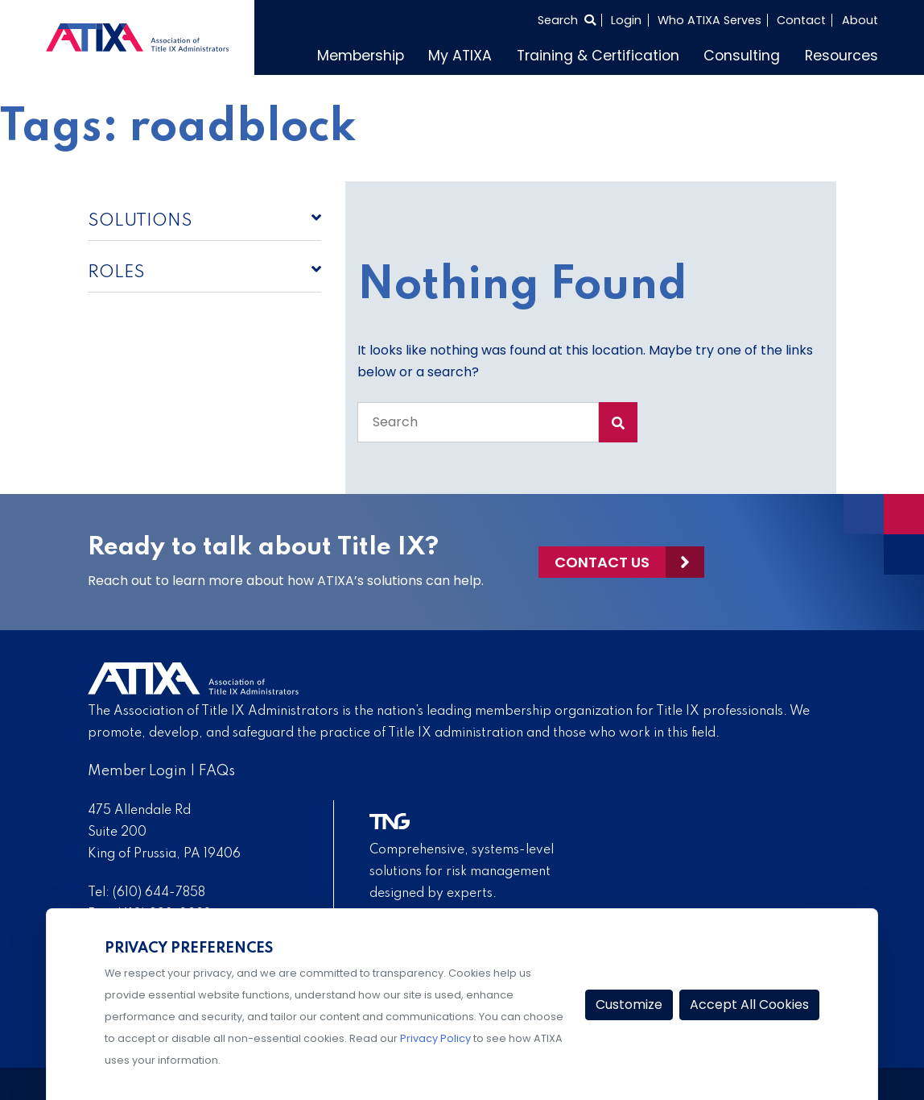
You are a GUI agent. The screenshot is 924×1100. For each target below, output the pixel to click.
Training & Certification (598, 55)
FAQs (217, 771)
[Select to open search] (567, 20)
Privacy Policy (435, 1038)
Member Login (137, 771)
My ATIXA (460, 55)
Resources (841, 55)
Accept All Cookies (749, 1004)
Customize (629, 1004)
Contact (801, 20)
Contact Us (602, 562)
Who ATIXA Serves (709, 20)
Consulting (741, 55)
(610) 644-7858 (159, 892)
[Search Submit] (618, 422)
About (860, 20)
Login (626, 20)
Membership (360, 55)
